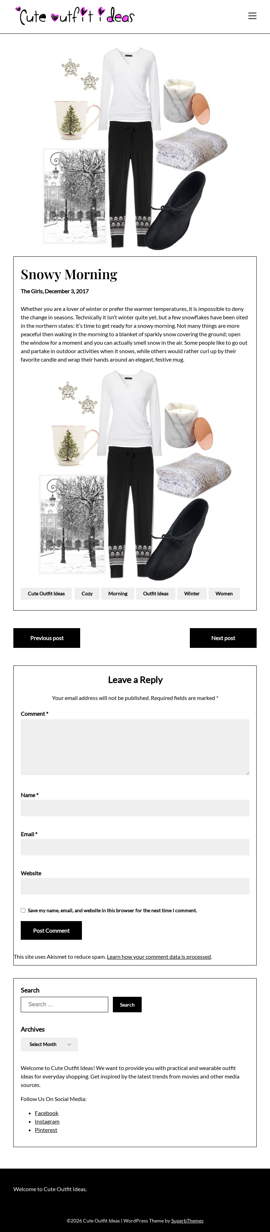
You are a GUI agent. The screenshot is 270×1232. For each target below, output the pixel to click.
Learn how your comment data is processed (159, 956)
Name (29, 795)
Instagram (47, 1121)
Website (31, 873)
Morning (117, 593)
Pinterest (46, 1129)
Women (224, 593)
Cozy (87, 593)
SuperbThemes (187, 1221)
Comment (34, 713)
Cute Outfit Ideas (46, 593)
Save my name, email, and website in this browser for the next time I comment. (112, 910)
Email (29, 834)
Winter (192, 593)
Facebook (46, 1112)
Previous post (47, 637)
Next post (223, 637)
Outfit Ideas (155, 593)
